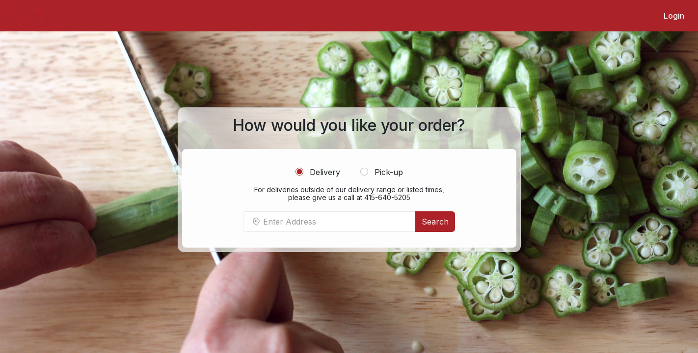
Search (435, 222)
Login (674, 16)
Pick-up (381, 172)
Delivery (317, 172)
